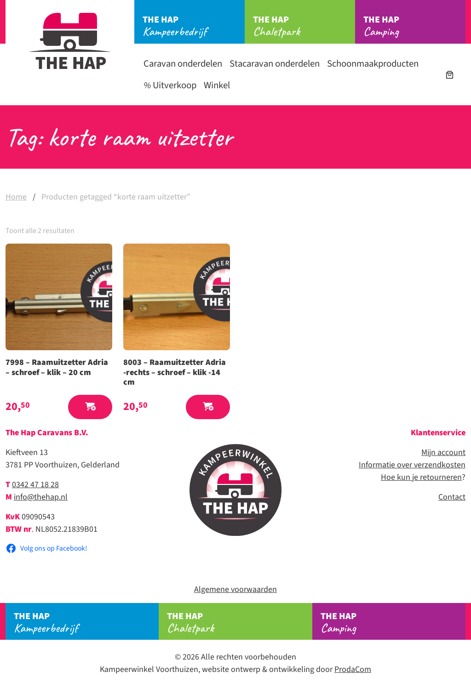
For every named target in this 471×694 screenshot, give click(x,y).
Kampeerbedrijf (194, 26)
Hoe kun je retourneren (421, 477)
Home (16, 197)
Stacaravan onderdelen (275, 63)
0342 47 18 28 (35, 484)
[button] (90, 407)
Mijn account (443, 452)
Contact (451, 497)
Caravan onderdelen (183, 63)
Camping (414, 26)
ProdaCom (352, 669)
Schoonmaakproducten (373, 63)
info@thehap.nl (41, 497)
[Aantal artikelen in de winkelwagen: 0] (449, 74)
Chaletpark (304, 26)
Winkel (217, 85)
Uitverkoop (170, 85)
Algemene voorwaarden (235, 589)
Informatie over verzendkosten (412, 465)
